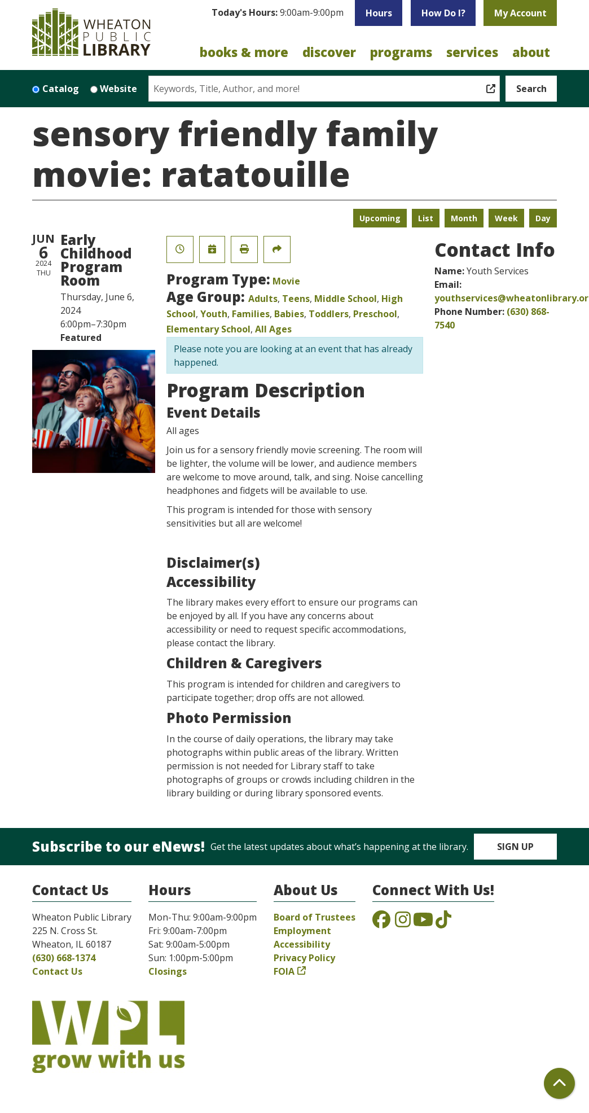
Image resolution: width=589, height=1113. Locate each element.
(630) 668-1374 (63, 958)
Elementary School (208, 329)
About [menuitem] (531, 51)
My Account (520, 13)
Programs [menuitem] (401, 51)
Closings (167, 971)
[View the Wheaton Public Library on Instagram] (403, 923)
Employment (302, 930)
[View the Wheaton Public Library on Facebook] (381, 923)
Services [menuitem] (472, 51)
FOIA (284, 971)
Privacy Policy (304, 958)
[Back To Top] (559, 1083)
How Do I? (443, 13)
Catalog (60, 88)
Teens (296, 298)
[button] (277, 16)
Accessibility (302, 944)
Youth (213, 314)
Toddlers (329, 314)
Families (251, 314)
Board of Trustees (314, 917)
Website (118, 88)
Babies (289, 314)
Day (543, 218)
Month (464, 218)
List (425, 218)
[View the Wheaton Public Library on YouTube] (423, 923)
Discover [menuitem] (329, 51)
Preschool (375, 314)
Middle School (345, 298)
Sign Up (515, 846)
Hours (379, 13)
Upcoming (380, 218)
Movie (286, 281)
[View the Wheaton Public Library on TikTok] (443, 923)
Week (506, 218)
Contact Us (57, 971)
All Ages (273, 329)
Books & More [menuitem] (244, 51)
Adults (263, 298)
